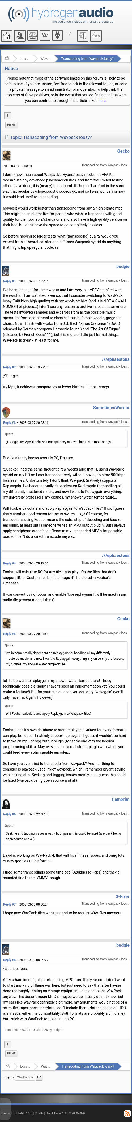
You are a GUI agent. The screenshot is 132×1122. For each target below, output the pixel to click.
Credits (39, 1113)
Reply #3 (9, 423)
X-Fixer (123, 896)
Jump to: (8, 1077)
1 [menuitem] (7, 115)
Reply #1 (9, 281)
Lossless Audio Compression (25, 59)
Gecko (123, 151)
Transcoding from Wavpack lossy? (87, 59)
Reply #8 (9, 960)
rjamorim (121, 799)
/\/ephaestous (116, 359)
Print (11, 125)
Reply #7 (9, 904)
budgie (123, 266)
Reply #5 (9, 634)
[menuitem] (11, 125)
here (102, 100)
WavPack (45, 59)
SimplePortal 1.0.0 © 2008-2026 (65, 1113)
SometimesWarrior (111, 407)
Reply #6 (9, 814)
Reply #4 (9, 563)
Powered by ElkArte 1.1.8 (16, 1113)
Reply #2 (9, 367)
